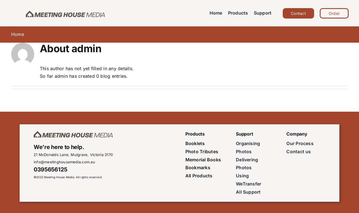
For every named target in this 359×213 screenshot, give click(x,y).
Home (17, 34)
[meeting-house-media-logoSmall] (66, 12)
